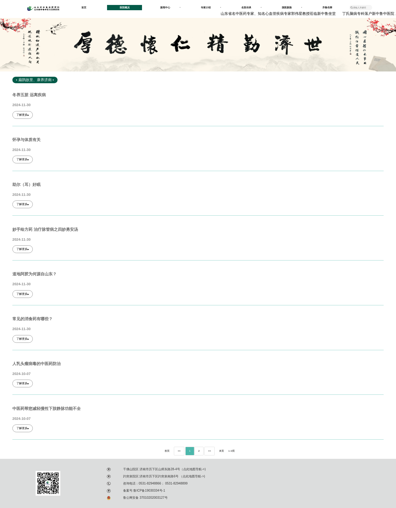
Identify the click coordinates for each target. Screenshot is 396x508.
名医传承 (251, 7)
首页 (83, 7)
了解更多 (22, 115)
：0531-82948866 (148, 483)
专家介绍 (211, 7)
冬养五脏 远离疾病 (29, 95)
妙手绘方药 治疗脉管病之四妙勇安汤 (45, 229)
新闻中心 (170, 7)
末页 (221, 451)
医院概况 (130, 7)
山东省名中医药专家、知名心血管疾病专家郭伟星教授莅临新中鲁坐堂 (279, 13)
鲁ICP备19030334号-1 (149, 490)
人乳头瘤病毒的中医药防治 (36, 364)
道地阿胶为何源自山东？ (34, 274)
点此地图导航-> (194, 469)
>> (209, 451)
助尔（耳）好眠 (26, 185)
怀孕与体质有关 (26, 140)
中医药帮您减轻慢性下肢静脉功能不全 (46, 409)
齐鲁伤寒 (327, 7)
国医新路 (292, 7)
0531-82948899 (175, 483)
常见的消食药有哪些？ (32, 319)
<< (179, 451)
